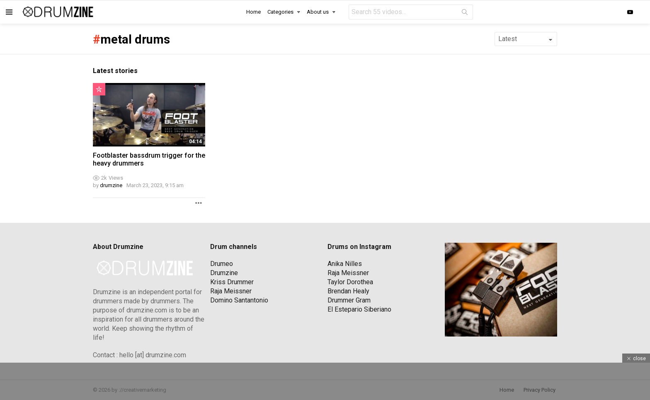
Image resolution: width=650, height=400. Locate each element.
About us (318, 12)
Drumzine (224, 273)
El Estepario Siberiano (359, 309)
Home (253, 12)
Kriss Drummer (232, 282)
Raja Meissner (231, 291)
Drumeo (221, 264)
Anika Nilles (344, 264)
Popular (99, 89)
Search (464, 14)
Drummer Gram (349, 300)
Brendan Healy (348, 291)
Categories (280, 12)
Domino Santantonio (239, 300)
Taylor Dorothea (350, 282)
